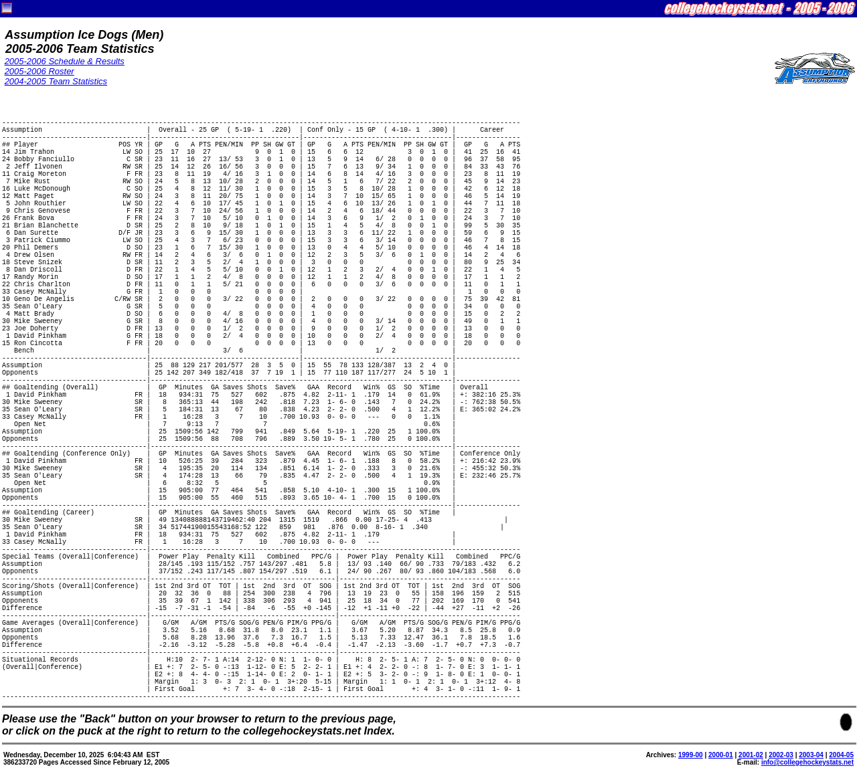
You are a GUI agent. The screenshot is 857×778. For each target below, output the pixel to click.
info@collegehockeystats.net (807, 762)
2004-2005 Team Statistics (56, 81)
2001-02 (750, 755)
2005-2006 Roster (39, 71)
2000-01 (720, 755)
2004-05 (841, 755)
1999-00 (690, 755)
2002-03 (781, 755)
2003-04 (811, 755)
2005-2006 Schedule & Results (65, 61)
